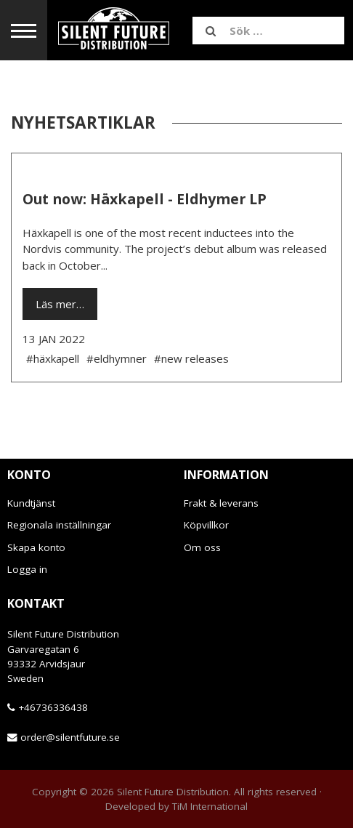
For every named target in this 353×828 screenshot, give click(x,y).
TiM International (210, 806)
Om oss (202, 547)
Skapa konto (36, 547)
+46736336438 (53, 707)
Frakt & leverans (221, 503)
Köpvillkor (206, 524)
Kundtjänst (31, 503)
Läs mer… (60, 304)
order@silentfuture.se (70, 737)
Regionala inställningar (59, 524)
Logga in (27, 569)
